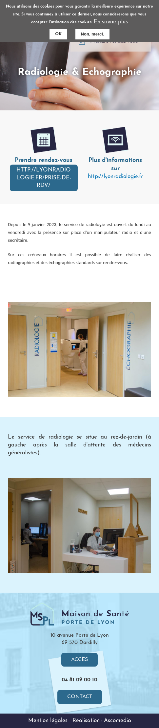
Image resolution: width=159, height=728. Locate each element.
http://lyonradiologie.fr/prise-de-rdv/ (43, 178)
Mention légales (48, 720)
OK (58, 34)
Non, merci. (92, 34)
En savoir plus (111, 22)
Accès (79, 659)
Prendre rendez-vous (114, 49)
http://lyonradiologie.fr (115, 176)
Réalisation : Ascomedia (101, 720)
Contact (79, 696)
